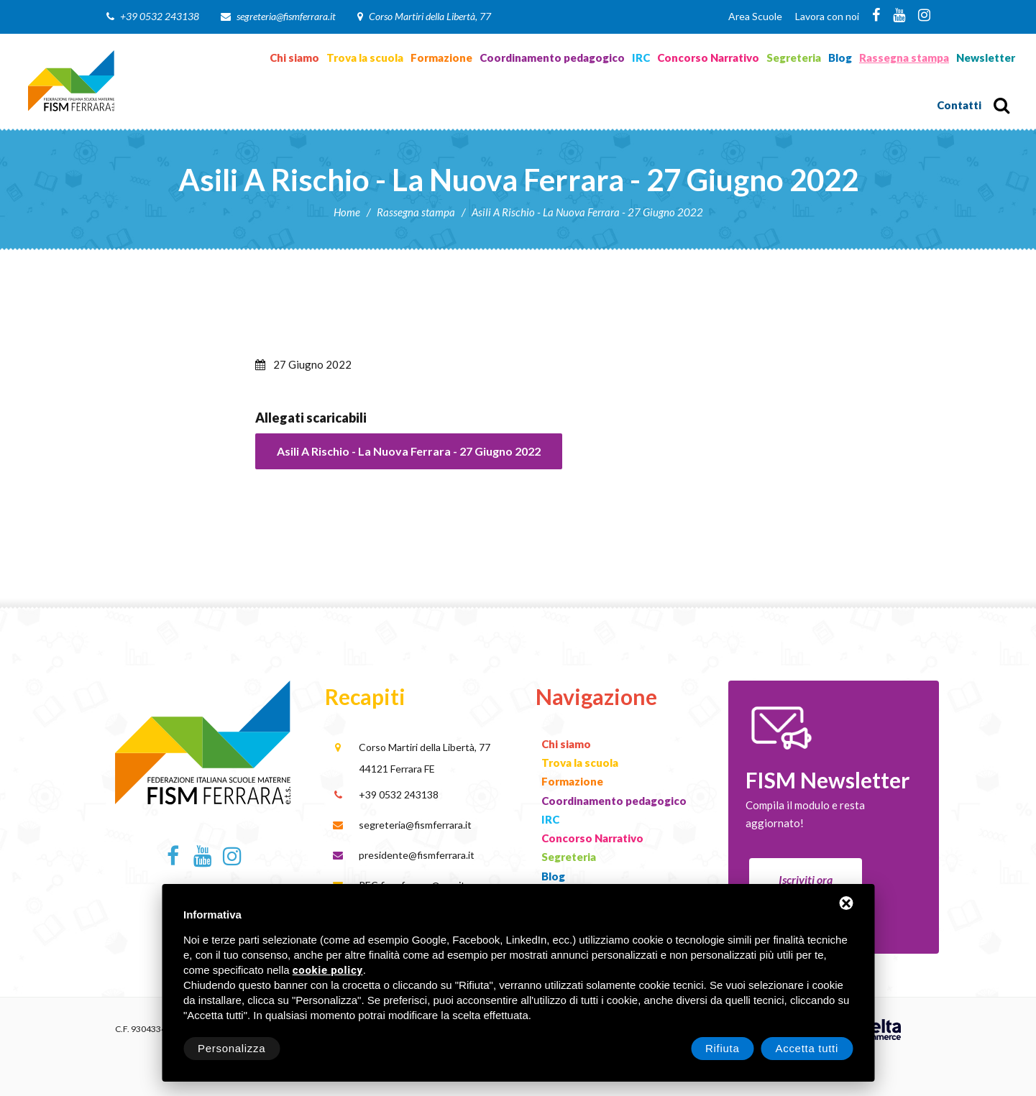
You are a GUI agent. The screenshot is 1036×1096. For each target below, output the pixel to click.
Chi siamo (294, 57)
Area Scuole (755, 16)
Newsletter (985, 57)
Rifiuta (722, 1048)
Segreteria (793, 57)
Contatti (959, 104)
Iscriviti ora (806, 879)
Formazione (441, 57)
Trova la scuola (364, 57)
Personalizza (231, 1048)
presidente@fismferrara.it (417, 855)
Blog (840, 57)
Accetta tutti (806, 1048)
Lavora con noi (827, 16)
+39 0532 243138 (159, 16)
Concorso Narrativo (708, 57)
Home (347, 212)
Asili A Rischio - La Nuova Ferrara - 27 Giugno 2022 (409, 451)
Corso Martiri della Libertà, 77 (430, 16)
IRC (641, 57)
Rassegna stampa (904, 57)
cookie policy (328, 970)
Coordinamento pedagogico (552, 57)
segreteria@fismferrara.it (286, 16)
